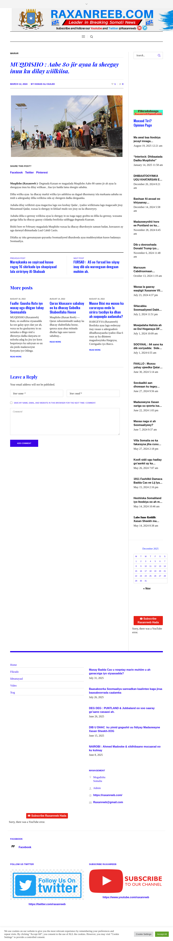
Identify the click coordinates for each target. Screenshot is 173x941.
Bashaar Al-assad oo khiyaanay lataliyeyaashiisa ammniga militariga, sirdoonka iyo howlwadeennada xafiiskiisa (147, 200)
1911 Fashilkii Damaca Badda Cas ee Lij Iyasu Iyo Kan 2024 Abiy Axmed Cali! (148, 481)
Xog (12, 692)
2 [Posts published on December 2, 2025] (140, 561)
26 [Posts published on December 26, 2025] (155, 576)
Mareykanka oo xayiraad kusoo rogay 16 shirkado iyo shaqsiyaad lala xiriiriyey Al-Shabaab (33, 266)
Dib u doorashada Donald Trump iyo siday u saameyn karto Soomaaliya (148, 246)
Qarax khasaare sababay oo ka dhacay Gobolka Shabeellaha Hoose (67, 308)
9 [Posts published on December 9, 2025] (140, 566)
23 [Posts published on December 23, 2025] (141, 576)
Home (13, 664)
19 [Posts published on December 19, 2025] (155, 571)
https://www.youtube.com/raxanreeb (126, 897)
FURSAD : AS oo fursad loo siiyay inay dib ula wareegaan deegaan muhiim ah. (96, 266)
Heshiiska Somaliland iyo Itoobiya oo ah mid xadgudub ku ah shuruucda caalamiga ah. (148, 500)
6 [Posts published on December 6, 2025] (159, 561)
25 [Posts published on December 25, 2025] (150, 576)
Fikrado (14, 671)
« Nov (147, 588)
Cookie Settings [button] (143, 934)
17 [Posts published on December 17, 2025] (146, 571)
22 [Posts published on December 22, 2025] (136, 576)
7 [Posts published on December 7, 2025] (164, 561)
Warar (14, 53)
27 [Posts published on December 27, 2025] (160, 576)
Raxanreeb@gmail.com (108, 802)
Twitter (29, 172)
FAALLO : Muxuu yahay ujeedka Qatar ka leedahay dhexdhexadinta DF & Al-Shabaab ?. (147, 365)
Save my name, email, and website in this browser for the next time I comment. (55, 403)
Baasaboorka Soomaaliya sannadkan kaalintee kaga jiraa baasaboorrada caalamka (125, 691)
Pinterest (42, 172)
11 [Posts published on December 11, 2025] (150, 566)
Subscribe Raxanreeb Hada (148, 620)
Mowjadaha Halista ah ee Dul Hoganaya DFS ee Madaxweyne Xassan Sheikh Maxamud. (148, 327)
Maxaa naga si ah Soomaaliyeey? (145, 423)
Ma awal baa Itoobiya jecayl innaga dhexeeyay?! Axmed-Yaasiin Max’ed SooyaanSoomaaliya (147, 139)
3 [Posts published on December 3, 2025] (145, 561)
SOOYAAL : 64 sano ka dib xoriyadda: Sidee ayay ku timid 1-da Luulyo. (148, 346)
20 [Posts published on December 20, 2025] (160, 571)
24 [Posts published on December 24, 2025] (146, 576)
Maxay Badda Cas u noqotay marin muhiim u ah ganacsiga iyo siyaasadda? (120, 671)
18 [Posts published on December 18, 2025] (150, 571)
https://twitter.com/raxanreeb (47, 904)
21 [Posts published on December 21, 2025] (165, 571)
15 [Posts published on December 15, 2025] (136, 571)
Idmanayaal (16, 678)
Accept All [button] (162, 934)
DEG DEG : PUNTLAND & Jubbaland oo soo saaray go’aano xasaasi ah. (122, 710)
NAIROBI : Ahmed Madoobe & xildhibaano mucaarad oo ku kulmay (124, 748)
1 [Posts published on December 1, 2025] (136, 561)
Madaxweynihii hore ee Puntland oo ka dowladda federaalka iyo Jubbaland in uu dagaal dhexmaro (147, 223)
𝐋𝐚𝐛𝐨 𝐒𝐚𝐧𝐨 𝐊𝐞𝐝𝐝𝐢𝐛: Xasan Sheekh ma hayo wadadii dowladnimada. (145, 519)
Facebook (16, 172)
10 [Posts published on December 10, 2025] (146, 566)
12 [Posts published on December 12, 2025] (155, 566)
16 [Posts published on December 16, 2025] (141, 571)
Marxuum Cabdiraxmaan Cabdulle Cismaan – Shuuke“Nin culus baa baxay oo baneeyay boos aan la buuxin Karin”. (148, 269)
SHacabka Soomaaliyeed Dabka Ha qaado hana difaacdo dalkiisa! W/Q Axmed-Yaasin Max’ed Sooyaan (148, 308)
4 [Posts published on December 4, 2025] (150, 561)
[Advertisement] (147, 88)
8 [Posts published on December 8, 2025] (136, 566)
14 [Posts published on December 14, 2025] (165, 566)
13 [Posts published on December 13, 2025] (160, 566)
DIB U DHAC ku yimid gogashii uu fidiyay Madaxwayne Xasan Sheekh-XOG (124, 729)
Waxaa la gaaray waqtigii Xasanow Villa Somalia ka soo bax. (148, 288)
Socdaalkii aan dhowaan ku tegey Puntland (145, 385)
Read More (15, 357)
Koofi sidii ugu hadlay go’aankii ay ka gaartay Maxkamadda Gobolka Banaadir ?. (148, 461)
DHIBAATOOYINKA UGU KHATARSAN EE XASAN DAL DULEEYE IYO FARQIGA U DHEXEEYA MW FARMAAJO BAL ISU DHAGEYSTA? (148, 178)
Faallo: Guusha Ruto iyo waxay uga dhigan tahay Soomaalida (27, 308)
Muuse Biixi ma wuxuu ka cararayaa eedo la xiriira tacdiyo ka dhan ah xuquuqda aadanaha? (106, 310)
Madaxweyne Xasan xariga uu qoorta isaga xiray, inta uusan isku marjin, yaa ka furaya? (148, 404)
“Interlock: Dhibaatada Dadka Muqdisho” (148, 158)
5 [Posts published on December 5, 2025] (155, 561)
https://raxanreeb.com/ (107, 795)
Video (13, 685)
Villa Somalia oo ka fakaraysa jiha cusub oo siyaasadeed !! (147, 442)
